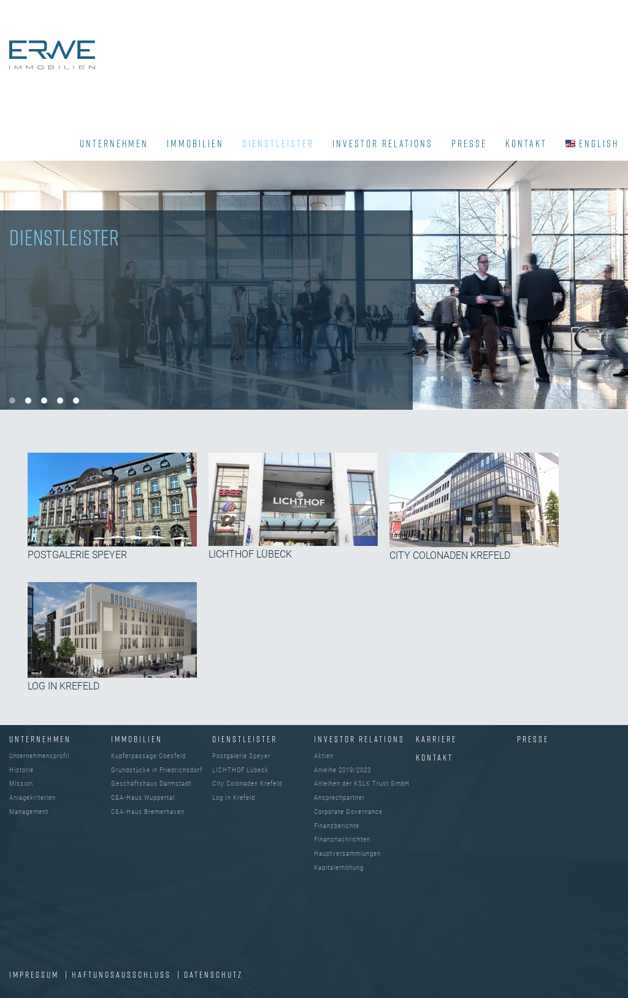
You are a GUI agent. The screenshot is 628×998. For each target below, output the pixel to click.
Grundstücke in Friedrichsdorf (156, 770)
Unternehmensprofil (39, 756)
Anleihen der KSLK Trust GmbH (362, 784)
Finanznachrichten (342, 839)
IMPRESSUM (35, 974)
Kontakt (434, 757)
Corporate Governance (348, 812)
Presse (533, 739)
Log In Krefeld (233, 798)
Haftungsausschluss (123, 974)
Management (28, 812)
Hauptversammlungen (347, 854)
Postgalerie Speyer (241, 756)
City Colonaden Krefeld (247, 784)
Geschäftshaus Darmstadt (151, 784)
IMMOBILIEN (195, 143)
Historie (21, 770)
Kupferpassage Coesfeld (148, 756)
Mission (21, 784)
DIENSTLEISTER (278, 143)
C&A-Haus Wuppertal (143, 798)
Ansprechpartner (339, 798)
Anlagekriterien (32, 798)
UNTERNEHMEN (114, 143)
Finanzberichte (336, 826)
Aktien (324, 756)
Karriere (436, 739)
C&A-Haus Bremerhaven (148, 812)
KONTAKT (526, 143)
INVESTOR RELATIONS (382, 143)
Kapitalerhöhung (339, 868)
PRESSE (469, 143)
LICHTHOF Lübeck (240, 770)
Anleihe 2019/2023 (342, 770)
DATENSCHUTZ (213, 974)
